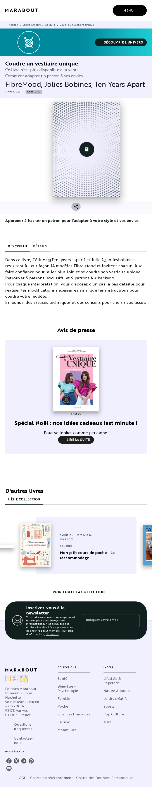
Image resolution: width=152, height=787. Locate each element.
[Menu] (130, 10)
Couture (50, 25)
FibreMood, (25, 84)
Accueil (13, 25)
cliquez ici (52, 635)
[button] (121, 42)
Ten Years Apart (120, 84)
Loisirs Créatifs (31, 25)
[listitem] (9, 762)
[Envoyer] (134, 621)
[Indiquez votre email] (106, 621)
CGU (23, 778)
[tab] (17, 246)
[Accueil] (23, 10)
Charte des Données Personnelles (104, 778)
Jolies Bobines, (70, 84)
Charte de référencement (51, 778)
